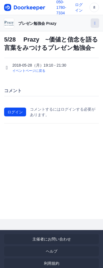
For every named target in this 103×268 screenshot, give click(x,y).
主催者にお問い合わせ (51, 239)
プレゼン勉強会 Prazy (37, 23)
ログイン (15, 112)
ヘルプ (51, 251)
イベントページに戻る (28, 71)
